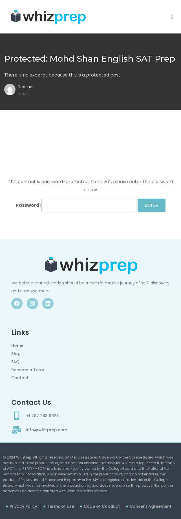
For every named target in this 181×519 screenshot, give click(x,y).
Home (17, 345)
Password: (76, 205)
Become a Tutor (28, 370)
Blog (16, 353)
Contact (19, 378)
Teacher (26, 86)
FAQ (15, 362)
